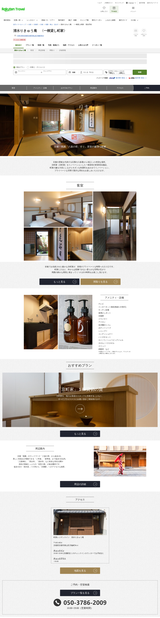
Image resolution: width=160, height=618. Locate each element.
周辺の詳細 (80, 484)
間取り (52, 50)
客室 (32, 50)
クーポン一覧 (97, 45)
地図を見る (80, 570)
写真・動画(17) (53, 45)
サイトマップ (119, 3)
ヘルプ (99, 3)
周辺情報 (41, 50)
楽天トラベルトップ (19, 24)
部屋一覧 (41, 45)
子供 (90, 72)
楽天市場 (142, 3)
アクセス (120, 88)
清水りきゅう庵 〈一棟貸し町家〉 (40, 31)
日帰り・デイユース (37, 67)
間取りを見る (100, 281)
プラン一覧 (30, 45)
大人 (85, 72)
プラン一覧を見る (80, 593)
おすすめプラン (66, 88)
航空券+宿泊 (117, 78)
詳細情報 (62, 50)
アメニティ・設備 (40, 88)
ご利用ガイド (108, 3)
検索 (139, 72)
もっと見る (59, 281)
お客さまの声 (83, 45)
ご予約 (146, 88)
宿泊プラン (20, 67)
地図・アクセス (68, 45)
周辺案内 (93, 88)
